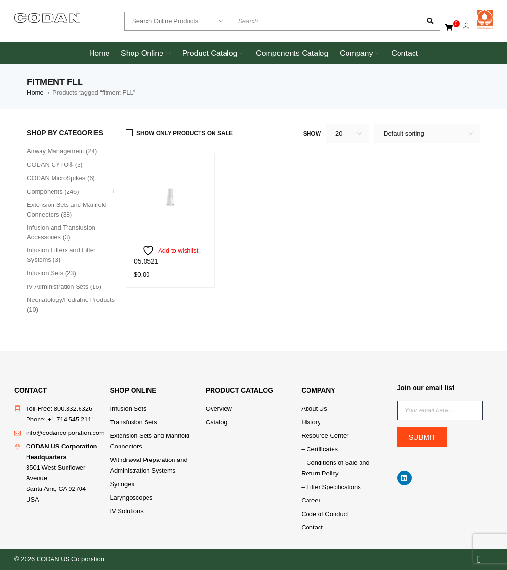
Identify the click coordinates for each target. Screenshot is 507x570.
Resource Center (324, 435)
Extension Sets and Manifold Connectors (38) (67, 209)
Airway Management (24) (62, 151)
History (310, 422)
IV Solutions (126, 511)
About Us (314, 408)
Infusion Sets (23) (51, 273)
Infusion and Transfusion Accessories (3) (61, 232)
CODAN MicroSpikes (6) (61, 178)
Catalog (216, 422)
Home (35, 92)
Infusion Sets (128, 408)
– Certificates (319, 449)
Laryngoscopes (131, 497)
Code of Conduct (324, 513)
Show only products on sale (184, 133)
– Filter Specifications (331, 486)
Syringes (122, 484)
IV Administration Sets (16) (64, 286)
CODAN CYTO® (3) (55, 164)
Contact (312, 527)
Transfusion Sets (133, 422)
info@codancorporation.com (65, 432)
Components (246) (53, 191)
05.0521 (146, 261)
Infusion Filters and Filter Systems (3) (61, 254)
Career (310, 500)
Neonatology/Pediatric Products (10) (71, 304)
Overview (219, 408)
